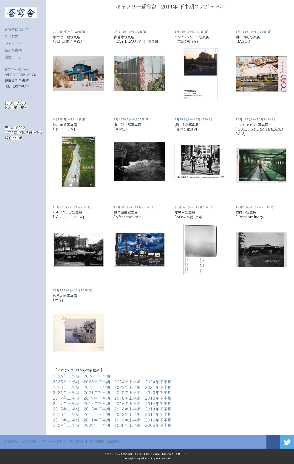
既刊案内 (11, 36)
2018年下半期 (158, 398)
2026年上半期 (66, 376)
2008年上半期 (127, 425)
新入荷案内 (13, 50)
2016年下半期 (158, 403)
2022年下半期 (158, 387)
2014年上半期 (127, 409)
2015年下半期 (97, 409)
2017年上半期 (66, 403)
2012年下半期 (158, 414)
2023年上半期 (66, 387)
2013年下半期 (97, 414)
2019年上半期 (66, 398)
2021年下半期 (97, 392)
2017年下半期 (97, 403)
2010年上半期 (127, 420)
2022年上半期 (127, 387)
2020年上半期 (127, 392)
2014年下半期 (158, 409)
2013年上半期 (66, 414)
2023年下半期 (97, 387)
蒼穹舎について (17, 29)
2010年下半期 (158, 420)
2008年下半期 (158, 425)
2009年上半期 (66, 425)
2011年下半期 (97, 420)
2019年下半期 (97, 398)
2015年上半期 (66, 409)
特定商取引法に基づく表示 (87, 441)
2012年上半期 (127, 414)
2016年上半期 (127, 403)
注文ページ (13, 57)
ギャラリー (13, 43)
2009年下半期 (97, 425)
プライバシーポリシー (53, 441)
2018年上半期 (127, 398)
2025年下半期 (97, 381)
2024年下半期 (158, 381)
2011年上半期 (66, 420)
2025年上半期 (66, 381)
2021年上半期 (66, 392)
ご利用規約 (30, 441)
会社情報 (113, 441)
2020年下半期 (158, 392)
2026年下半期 (97, 376)
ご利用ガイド (11, 441)
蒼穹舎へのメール (18, 69)
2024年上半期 (127, 381)
